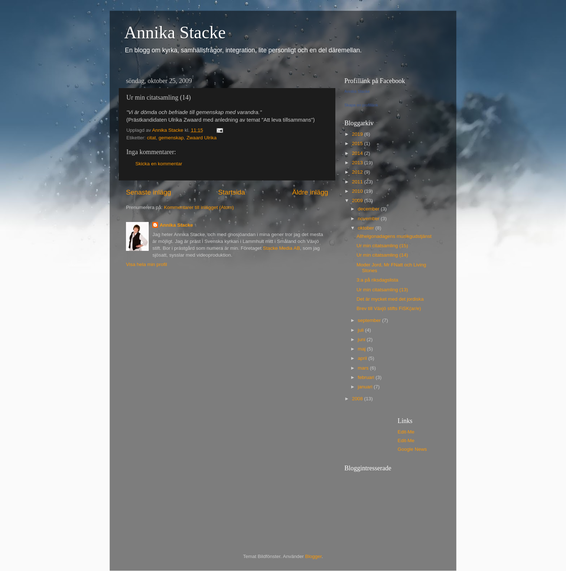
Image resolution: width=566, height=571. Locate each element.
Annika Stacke (175, 32)
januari (366, 386)
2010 (358, 191)
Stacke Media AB (281, 248)
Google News (412, 449)
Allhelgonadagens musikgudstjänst (394, 236)
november (369, 218)
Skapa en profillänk (361, 105)
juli (361, 330)
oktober (366, 228)
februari (367, 377)
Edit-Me (406, 432)
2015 (358, 143)
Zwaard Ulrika (202, 137)
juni (362, 339)
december (369, 209)
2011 (358, 181)
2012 (358, 172)
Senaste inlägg (148, 192)
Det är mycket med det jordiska (390, 299)
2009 (358, 200)
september (370, 320)
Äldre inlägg (310, 192)
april (363, 358)
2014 (358, 153)
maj (362, 349)
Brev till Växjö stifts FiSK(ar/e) (389, 308)
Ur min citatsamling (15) (382, 245)
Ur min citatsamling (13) (382, 289)
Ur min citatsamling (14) (382, 255)
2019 (358, 134)
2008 (358, 398)
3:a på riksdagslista (378, 280)
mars (364, 368)
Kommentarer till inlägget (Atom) (199, 207)
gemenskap (171, 137)
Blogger (313, 556)
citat (151, 137)
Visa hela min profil (146, 264)
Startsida (231, 192)
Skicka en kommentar (158, 163)
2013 (358, 162)
